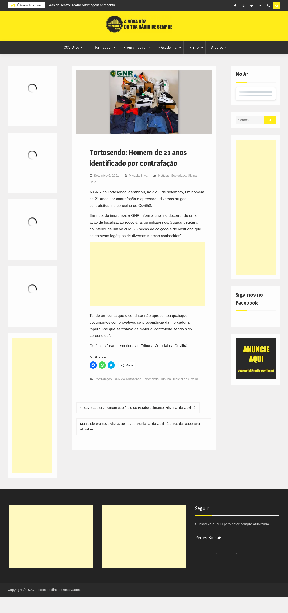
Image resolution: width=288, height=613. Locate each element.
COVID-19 (71, 63)
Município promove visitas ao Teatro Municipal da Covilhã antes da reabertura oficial (136, 444)
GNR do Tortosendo (127, 395)
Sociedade (178, 191)
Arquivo (217, 63)
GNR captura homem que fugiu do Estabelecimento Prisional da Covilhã (145, 423)
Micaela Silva (138, 191)
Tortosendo (151, 395)
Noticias (163, 191)
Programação (134, 63)
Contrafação (103, 395)
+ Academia (167, 63)
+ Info (194, 63)
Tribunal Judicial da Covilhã (179, 395)
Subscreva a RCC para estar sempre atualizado (235, 540)
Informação (101, 63)
